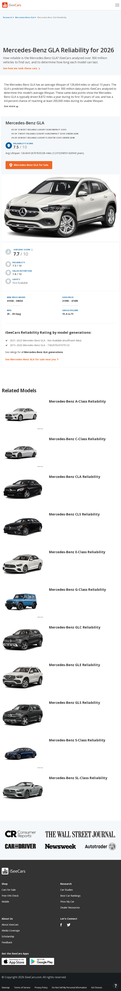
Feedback (7, 942)
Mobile (5, 901)
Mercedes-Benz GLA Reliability (51, 17)
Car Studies (66, 889)
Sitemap (6, 987)
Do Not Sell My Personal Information (69, 987)
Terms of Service (22, 987)
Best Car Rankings (70, 895)
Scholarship (8, 936)
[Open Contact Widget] (115, 986)
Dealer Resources (70, 907)
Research (7, 17)
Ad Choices (96, 987)
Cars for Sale (9, 889)
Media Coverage (11, 930)
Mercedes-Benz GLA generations (43, 352)
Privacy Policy (41, 987)
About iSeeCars (10, 924)
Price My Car (67, 901)
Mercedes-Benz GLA (24, 17)
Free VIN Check (10, 895)
